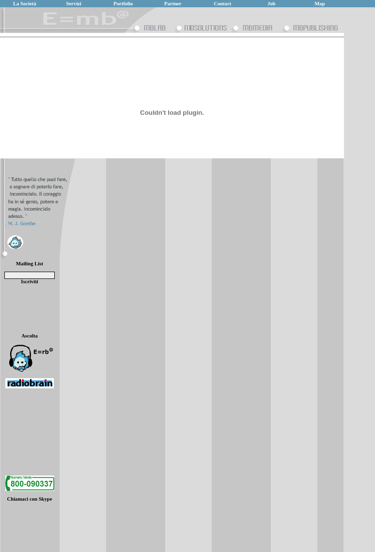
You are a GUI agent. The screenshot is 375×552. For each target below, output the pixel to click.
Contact (222, 3)
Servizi (73, 3)
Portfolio (123, 3)
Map (319, 3)
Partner (173, 3)
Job (271, 3)
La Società (24, 3)
